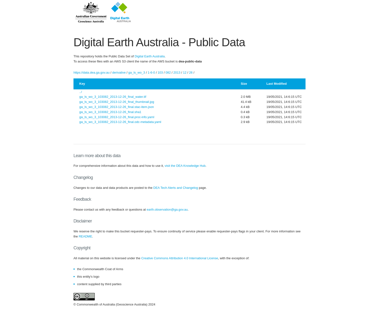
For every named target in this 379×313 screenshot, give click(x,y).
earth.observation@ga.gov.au (167, 209)
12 (184, 72)
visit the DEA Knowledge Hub (185, 166)
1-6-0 (151, 72)
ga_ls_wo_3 (136, 72)
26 (190, 72)
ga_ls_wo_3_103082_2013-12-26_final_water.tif (112, 97)
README (85, 236)
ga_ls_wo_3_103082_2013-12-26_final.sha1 (110, 112)
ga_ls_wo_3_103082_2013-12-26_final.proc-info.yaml (116, 117)
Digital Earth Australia (150, 56)
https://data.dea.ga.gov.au (91, 72)
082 (168, 72)
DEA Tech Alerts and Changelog (175, 188)
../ (80, 92)
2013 (176, 72)
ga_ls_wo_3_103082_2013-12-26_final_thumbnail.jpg (116, 102)
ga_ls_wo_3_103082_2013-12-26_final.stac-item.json (116, 107)
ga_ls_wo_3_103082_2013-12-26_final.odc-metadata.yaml (120, 122)
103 (160, 72)
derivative (119, 72)
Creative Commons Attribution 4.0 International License (179, 258)
